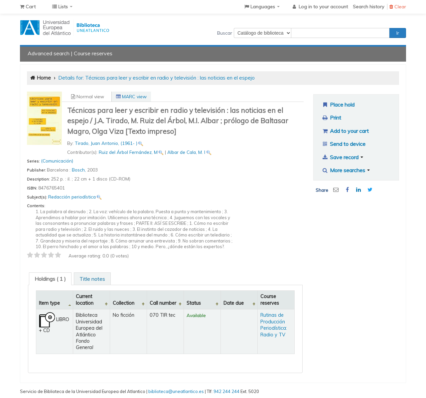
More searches (346, 170)
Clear (397, 7)
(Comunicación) (57, 161)
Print (331, 117)
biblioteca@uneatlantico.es (176, 391)
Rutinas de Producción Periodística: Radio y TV (273, 324)
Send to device (343, 144)
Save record (342, 157)
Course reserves (93, 53)
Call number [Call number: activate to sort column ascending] (163, 303)
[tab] (50, 278)
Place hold (338, 104)
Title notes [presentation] (92, 278)
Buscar (224, 33)
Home (44, 78)
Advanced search (49, 53)
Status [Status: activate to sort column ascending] (194, 303)
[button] (28, 6)
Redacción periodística (72, 196)
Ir (397, 33)
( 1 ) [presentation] (50, 278)
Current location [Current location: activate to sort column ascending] (84, 299)
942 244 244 (226, 391)
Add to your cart (345, 131)
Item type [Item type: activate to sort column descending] (49, 303)
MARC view (131, 97)
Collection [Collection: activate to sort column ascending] (123, 303)
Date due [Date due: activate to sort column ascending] (233, 303)
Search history (368, 7)
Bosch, (79, 170)
